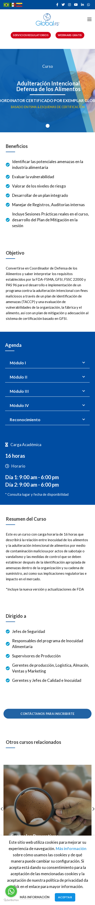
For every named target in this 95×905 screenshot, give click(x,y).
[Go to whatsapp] (11, 891)
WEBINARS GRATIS (70, 35)
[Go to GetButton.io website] (11, 900)
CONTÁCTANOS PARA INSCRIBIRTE (47, 709)
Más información (34, 897)
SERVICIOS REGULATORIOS (31, 35)
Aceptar (65, 897)
